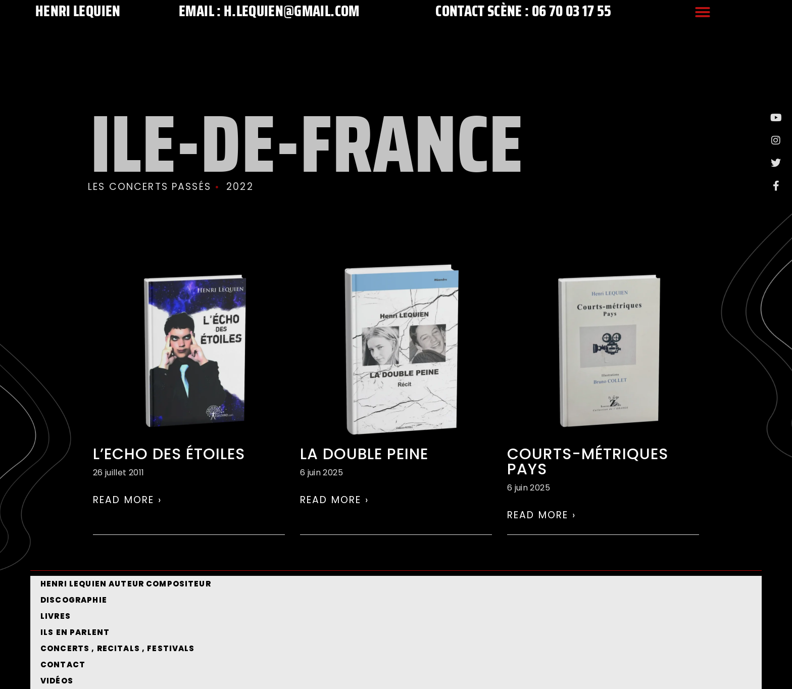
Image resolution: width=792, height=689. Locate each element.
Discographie (73, 600)
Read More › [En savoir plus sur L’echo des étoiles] (127, 500)
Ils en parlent (75, 632)
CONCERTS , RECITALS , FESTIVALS (117, 648)
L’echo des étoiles (169, 454)
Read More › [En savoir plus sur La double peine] (334, 500)
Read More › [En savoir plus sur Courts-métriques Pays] (541, 515)
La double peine (364, 454)
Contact (62, 664)
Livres (55, 616)
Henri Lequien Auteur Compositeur (125, 583)
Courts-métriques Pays (587, 462)
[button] (702, 12)
